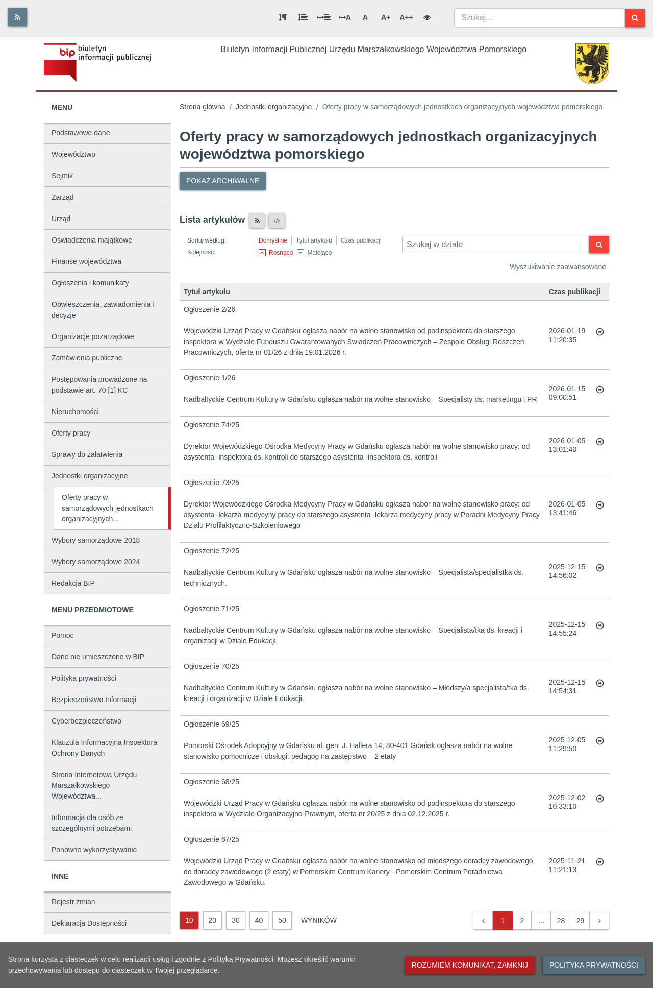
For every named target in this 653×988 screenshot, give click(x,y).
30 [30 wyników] (236, 920)
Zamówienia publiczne (87, 358)
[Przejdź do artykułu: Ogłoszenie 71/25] (600, 629)
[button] (483, 920)
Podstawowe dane (81, 133)
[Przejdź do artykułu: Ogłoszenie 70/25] (600, 686)
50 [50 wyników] (282, 920)
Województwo (73, 154)
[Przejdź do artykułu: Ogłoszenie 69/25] (600, 744)
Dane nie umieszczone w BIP (98, 657)
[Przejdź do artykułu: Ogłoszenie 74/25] (600, 445)
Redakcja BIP (73, 583)
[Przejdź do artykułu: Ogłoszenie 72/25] (600, 571)
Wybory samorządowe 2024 (96, 562)
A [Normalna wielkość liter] (365, 17)
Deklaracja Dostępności (89, 923)
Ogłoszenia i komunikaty (90, 283)
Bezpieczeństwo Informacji (94, 699)
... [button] (542, 921)
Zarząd (63, 197)
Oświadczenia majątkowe (92, 240)
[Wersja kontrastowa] (427, 17)
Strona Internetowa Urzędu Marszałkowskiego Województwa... (94, 785)
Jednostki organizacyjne (90, 476)
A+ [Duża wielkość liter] (385, 17)
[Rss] (17, 17)
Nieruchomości (75, 411)
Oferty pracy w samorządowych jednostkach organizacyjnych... (108, 508)
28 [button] (561, 921)
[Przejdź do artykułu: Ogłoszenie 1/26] (600, 393)
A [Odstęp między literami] (345, 17)
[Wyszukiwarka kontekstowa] (495, 244)
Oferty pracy (71, 433)
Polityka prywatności (84, 678)
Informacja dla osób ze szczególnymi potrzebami (92, 822)
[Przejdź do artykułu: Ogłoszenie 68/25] (600, 802)
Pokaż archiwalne (222, 181)
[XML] (277, 220)
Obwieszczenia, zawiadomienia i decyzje (103, 309)
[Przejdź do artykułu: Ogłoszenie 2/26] (600, 335)
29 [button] (580, 921)
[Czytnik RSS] (257, 220)
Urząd (61, 218)
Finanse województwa (86, 261)
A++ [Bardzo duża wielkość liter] (406, 17)
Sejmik (62, 176)
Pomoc (63, 635)
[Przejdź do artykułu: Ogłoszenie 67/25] (600, 865)
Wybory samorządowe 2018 (96, 540)
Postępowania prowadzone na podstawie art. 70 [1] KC (99, 384)
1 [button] (503, 921)
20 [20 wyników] (213, 920)
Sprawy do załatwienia (87, 454)
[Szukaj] (635, 18)
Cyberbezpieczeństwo (86, 721)
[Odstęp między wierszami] (303, 17)
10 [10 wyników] (189, 920)
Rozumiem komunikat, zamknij (470, 965)
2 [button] (522, 921)
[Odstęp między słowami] (324, 17)
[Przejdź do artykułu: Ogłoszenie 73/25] (600, 508)
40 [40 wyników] (259, 920)
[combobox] (539, 18)
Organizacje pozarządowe (93, 336)
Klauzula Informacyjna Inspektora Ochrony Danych (104, 747)
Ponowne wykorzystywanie (94, 850)
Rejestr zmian (73, 902)
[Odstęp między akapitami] (282, 17)
